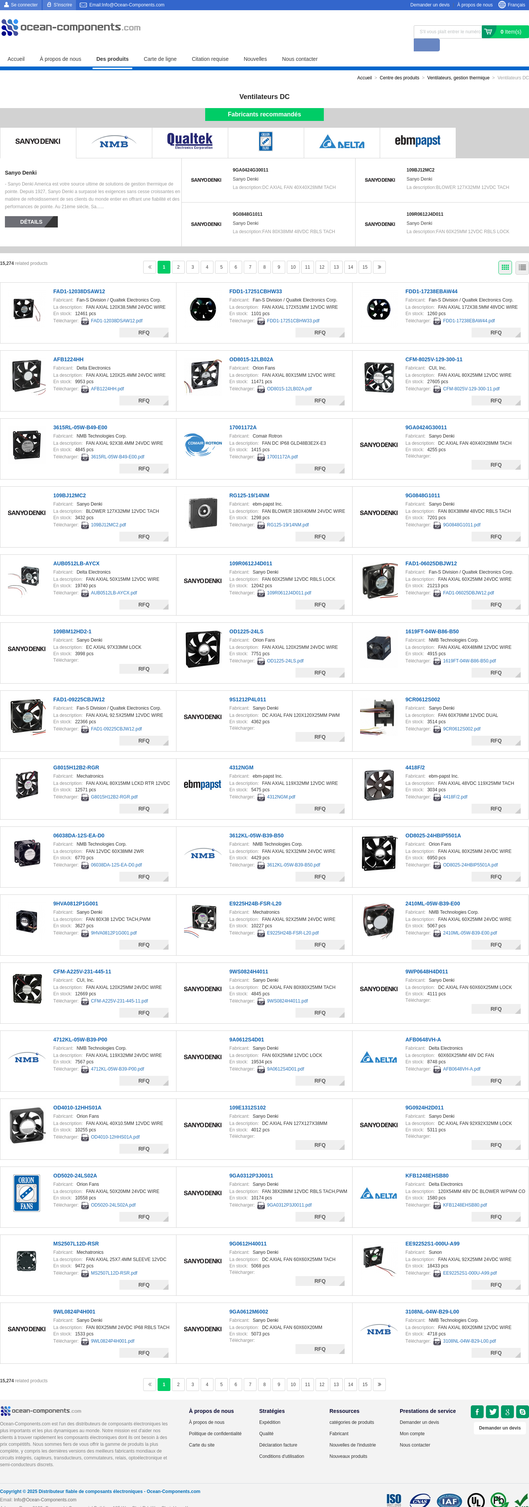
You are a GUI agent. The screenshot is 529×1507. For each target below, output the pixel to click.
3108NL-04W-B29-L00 (432, 1299)
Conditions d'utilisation (281, 1443)
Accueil (16, 46)
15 (364, 254)
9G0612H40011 (248, 1231)
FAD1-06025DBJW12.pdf (468, 580)
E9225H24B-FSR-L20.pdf (293, 920)
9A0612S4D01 (246, 1027)
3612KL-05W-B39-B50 (256, 823)
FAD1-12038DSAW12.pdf (116, 308)
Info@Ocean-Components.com (45, 1487)
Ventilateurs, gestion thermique (458, 65)
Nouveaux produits (348, 1443)
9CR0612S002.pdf (462, 716)
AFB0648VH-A (423, 1027)
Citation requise (210, 46)
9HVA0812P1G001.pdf (114, 920)
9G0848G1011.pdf (462, 512)
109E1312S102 (247, 1095)
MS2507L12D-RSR (76, 1231)
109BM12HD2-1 (72, 619)
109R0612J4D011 (425, 201)
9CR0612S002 (422, 687)
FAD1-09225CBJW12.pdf (116, 716)
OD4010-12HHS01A (77, 1095)
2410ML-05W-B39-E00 (432, 891)
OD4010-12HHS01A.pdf (115, 1124)
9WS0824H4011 (248, 959)
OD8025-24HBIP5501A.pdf (470, 852)
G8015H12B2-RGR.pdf (114, 784)
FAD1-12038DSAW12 (79, 278)
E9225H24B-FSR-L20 (255, 891)
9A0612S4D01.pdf (285, 1056)
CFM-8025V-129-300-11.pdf (471, 376)
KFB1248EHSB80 (427, 1163)
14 (350, 254)
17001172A (243, 415)
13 (336, 254)
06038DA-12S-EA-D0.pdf (116, 852)
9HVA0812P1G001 (75, 891)
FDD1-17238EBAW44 (431, 278)
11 (307, 254)
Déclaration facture (278, 1432)
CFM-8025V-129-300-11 (433, 346)
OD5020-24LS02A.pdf (113, 1192)
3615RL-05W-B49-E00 (80, 415)
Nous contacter (299, 46)
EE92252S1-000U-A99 (432, 1231)
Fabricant (338, 1420)
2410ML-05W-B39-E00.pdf (470, 920)
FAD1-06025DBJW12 (431, 551)
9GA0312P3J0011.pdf (289, 1192)
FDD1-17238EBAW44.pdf (469, 308)
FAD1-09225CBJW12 (79, 687)
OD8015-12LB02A (251, 346)
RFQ (144, 320)
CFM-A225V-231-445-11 (82, 959)
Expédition (269, 1409)
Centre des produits (399, 65)
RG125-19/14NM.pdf (288, 512)
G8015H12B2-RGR (76, 755)
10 (293, 254)
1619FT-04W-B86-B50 (432, 619)
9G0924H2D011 (424, 1095)
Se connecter (24, 5)
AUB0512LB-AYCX (76, 551)
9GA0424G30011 (250, 157)
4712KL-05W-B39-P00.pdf (117, 1056)
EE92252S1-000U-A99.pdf (470, 1260)
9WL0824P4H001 (74, 1299)
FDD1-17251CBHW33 (255, 278)
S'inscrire (63, 5)
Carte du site (202, 1432)
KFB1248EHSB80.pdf (465, 1192)
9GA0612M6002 (248, 1299)
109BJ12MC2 (421, 157)
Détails (31, 209)
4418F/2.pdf (455, 784)
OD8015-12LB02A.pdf (289, 376)
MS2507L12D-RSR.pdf (114, 1260)
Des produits (112, 46)
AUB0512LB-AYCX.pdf (114, 580)
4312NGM (241, 755)
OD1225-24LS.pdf (285, 648)
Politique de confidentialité (215, 1420)
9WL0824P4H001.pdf (113, 1328)
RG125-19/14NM (249, 483)
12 (321, 254)
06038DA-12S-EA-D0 (78, 823)
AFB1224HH (68, 346)
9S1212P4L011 (247, 687)
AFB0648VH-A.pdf (462, 1056)
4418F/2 (415, 755)
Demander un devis (430, 5)
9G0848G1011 (248, 201)
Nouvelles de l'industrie (352, 1432)
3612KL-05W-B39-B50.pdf (293, 852)
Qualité (266, 1420)
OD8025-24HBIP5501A (433, 823)
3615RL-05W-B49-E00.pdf (117, 444)
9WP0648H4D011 (426, 959)
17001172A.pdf (282, 444)
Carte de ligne (160, 46)
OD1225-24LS (246, 619)
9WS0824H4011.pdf (287, 988)
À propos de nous (475, 5)
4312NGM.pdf (281, 784)
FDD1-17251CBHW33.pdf (293, 308)
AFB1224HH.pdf (107, 376)
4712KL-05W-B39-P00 (80, 1027)
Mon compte (412, 1420)
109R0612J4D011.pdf (289, 580)
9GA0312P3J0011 (251, 1163)
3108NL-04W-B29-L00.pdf (469, 1328)
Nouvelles (255, 46)
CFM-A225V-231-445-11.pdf (119, 988)
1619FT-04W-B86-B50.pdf (469, 648)
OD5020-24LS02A (75, 1163)
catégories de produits (351, 1409)
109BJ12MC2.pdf (108, 512)
